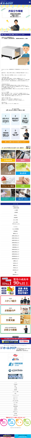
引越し (15, 393)
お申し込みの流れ (15, 400)
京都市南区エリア (15, 247)
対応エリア (15, 404)
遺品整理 (15, 389)
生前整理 (16, 212)
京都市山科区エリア (15, 251)
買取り (15, 386)
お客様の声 (15, 409)
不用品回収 (15, 231)
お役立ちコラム (4, 37)
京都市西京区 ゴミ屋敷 (23, 38)
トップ (2, 31)
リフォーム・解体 (15, 391)
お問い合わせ (15, 415)
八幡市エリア (15, 260)
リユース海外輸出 (15, 228)
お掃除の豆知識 (16, 207)
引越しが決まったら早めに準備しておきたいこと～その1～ (13, 34)
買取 (15, 272)
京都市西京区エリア (10, 37)
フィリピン (15, 226)
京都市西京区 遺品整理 (14, 38)
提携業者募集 (15, 406)
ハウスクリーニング (15, 395)
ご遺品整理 (15, 217)
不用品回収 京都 (7, 38)
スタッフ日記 (15, 219)
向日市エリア (15, 263)
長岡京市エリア (15, 274)
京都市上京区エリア (15, 235)
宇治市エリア (15, 267)
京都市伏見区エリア (15, 242)
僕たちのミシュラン (16, 223)
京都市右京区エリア (15, 249)
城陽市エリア (15, 265)
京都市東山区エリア (15, 256)
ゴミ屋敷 (16, 210)
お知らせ (15, 215)
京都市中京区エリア (15, 240)
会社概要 (15, 413)
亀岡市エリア (15, 233)
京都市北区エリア (15, 244)
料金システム (15, 398)
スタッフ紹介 (15, 402)
